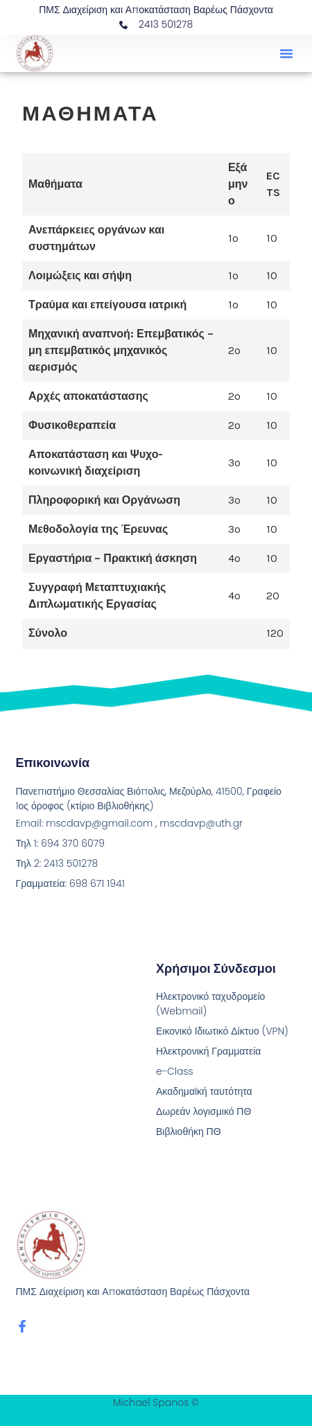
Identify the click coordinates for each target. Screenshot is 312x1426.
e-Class (174, 1071)
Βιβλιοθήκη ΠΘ (188, 1131)
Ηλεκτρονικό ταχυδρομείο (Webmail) (210, 1003)
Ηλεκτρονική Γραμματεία (208, 1051)
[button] (286, 53)
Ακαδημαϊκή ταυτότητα (204, 1091)
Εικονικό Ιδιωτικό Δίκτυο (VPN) (222, 1031)
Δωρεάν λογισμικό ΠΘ (203, 1111)
